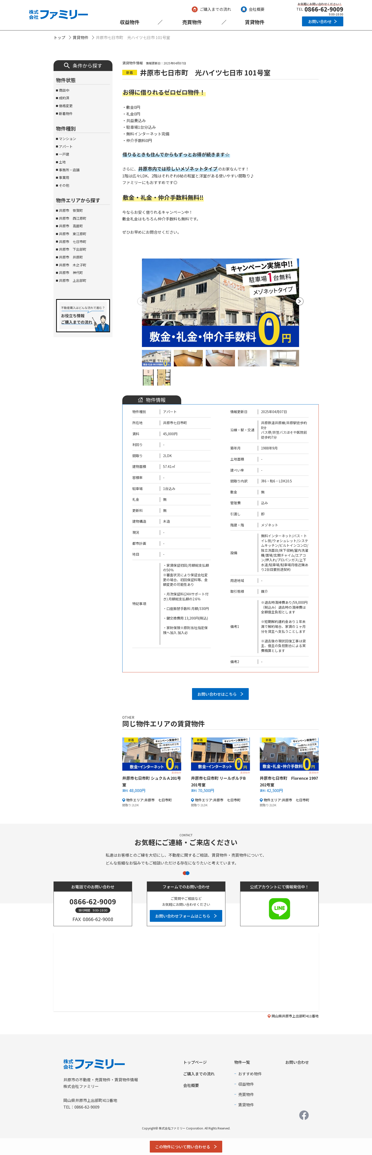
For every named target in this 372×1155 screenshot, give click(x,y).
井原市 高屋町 (71, 225)
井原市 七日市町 (72, 241)
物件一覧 (242, 1062)
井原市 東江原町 (72, 233)
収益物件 (129, 22)
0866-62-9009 (323, 9)
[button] (299, 301)
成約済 (64, 97)
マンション (67, 138)
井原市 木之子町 (72, 264)
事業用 (64, 177)
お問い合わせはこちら (217, 694)
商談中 (64, 90)
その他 (64, 185)
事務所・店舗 (69, 169)
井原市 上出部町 (72, 280)
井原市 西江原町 (72, 218)
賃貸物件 (254, 22)
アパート (66, 146)
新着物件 (66, 113)
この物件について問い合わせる (182, 1147)
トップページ (195, 1062)
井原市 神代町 (71, 272)
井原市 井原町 (71, 257)
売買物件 (192, 22)
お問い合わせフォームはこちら (182, 916)
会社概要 (256, 9)
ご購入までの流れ (215, 9)
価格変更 (66, 105)
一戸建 (64, 154)
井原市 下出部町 (72, 249)
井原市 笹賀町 (71, 210)
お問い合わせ (320, 21)
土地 (62, 161)
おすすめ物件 (250, 1074)
